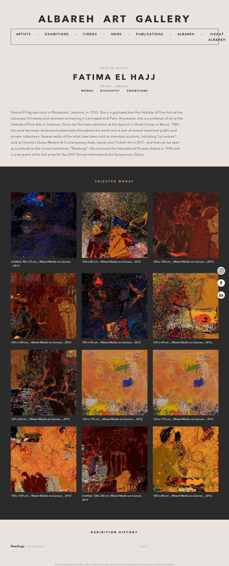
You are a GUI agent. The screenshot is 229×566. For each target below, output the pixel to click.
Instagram (221, 271)
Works (87, 91)
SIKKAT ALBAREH (216, 37)
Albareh (186, 34)
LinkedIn (221, 295)
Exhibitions (57, 34)
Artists (23, 34)
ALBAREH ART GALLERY (114, 19)
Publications (149, 34)
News (116, 34)
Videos (90, 34)
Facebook (221, 283)
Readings (17, 546)
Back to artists (114, 68)
